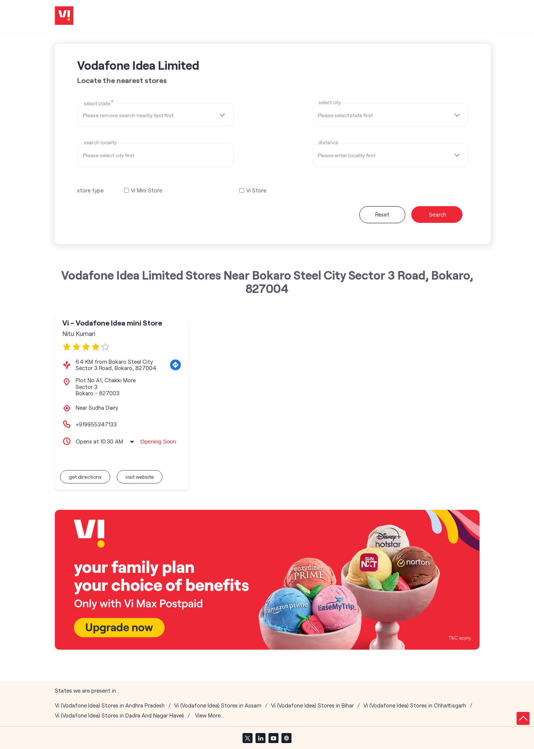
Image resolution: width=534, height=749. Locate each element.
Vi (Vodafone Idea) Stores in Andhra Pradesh (110, 705)
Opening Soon (158, 441)
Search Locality (100, 142)
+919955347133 (96, 424)
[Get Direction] (175, 365)
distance (328, 142)
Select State (98, 103)
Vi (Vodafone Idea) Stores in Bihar (312, 705)
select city (330, 102)
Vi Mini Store (146, 190)
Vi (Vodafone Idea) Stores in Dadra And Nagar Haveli (119, 715)
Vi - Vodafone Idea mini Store (112, 323)
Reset (382, 214)
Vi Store (256, 190)
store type (90, 190)
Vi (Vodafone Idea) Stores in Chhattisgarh (414, 705)
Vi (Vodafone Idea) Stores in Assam (217, 705)
